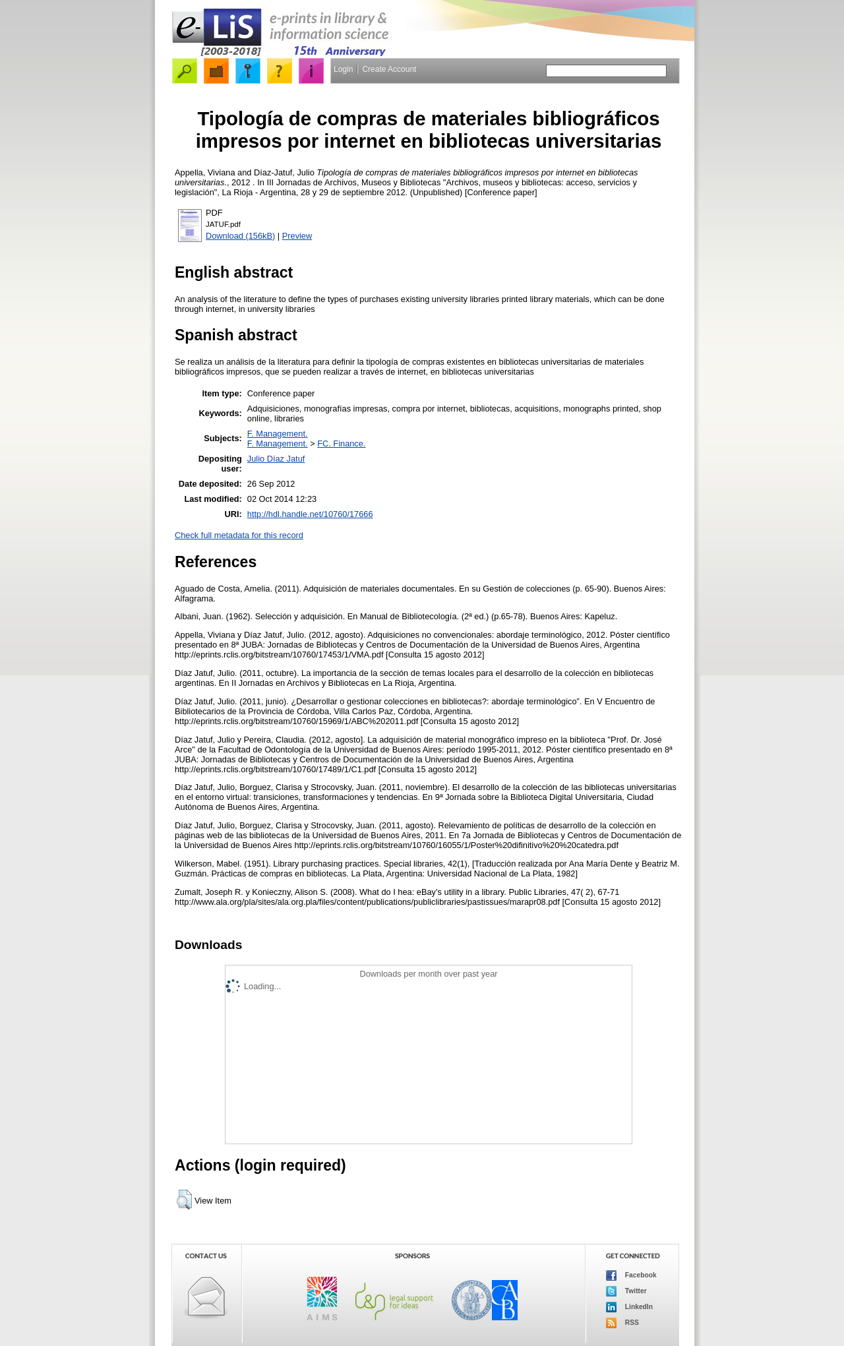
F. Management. (277, 434)
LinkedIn (629, 1307)
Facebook (631, 1275)
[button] (184, 1199)
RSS (622, 1323)
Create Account (389, 69)
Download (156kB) (240, 236)
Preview (297, 236)
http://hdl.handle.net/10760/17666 (310, 514)
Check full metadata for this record (239, 535)
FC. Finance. (341, 443)
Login (343, 69)
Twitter (626, 1291)
